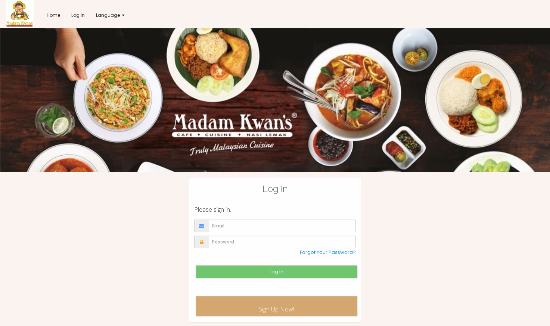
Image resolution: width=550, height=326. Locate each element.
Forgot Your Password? (328, 252)
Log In (276, 271)
